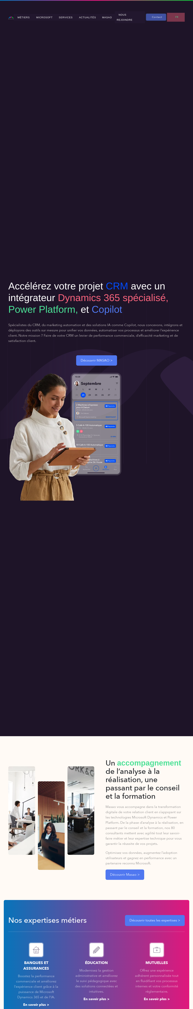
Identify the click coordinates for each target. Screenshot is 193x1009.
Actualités (96, 15)
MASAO (114, 15)
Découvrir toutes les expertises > (154, 917)
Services (77, 15)
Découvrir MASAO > (97, 357)
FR (178, 15)
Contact (161, 15)
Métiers (40, 15)
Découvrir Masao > (125, 871)
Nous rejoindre (134, 15)
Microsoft (58, 15)
